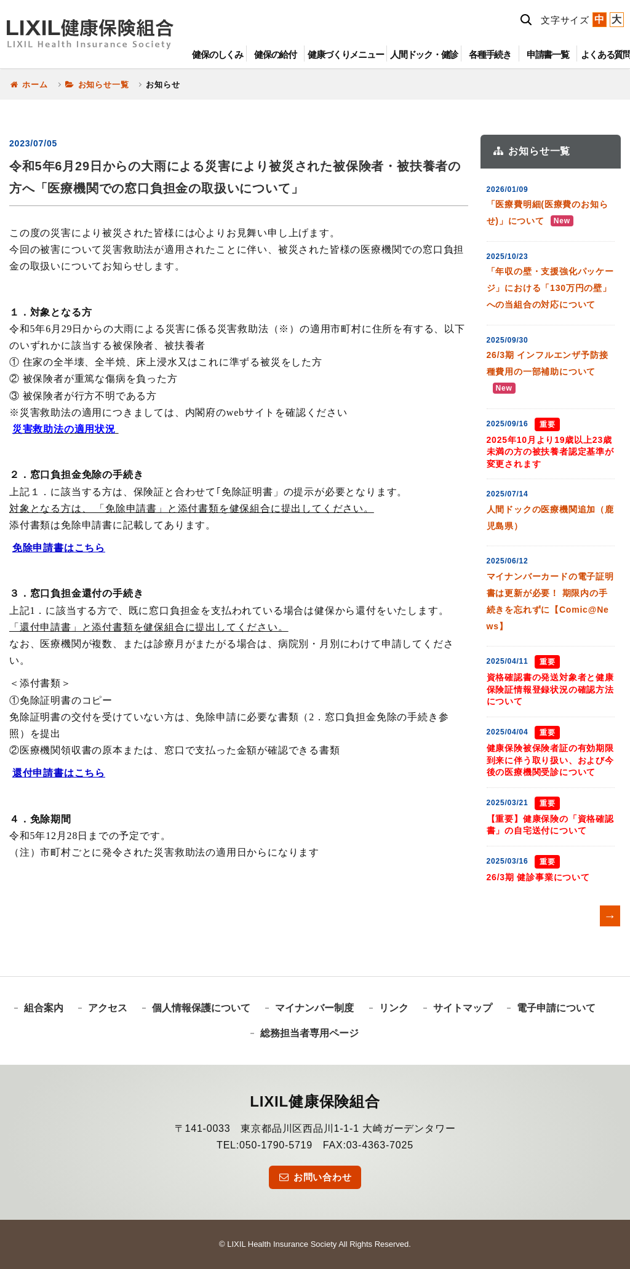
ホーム (28, 84)
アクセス (107, 1008)
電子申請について (556, 1008)
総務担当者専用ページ (309, 1033)
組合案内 (43, 1008)
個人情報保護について (201, 1008)
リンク (394, 1008)
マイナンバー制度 (314, 1008)
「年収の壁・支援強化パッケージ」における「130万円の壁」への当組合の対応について (550, 287)
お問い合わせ (314, 1177)
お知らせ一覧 (97, 84)
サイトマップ (462, 1008)
